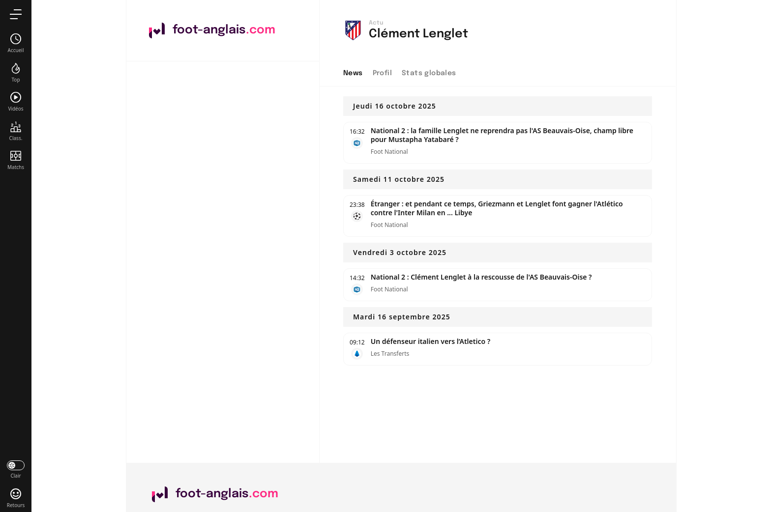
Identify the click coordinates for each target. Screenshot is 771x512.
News (353, 73)
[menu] (15, 14)
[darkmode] (15, 469)
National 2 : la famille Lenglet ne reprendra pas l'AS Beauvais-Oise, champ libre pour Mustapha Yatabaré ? (502, 135)
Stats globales (429, 73)
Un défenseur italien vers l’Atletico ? (430, 341)
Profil (382, 73)
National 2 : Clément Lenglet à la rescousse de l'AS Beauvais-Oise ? (481, 277)
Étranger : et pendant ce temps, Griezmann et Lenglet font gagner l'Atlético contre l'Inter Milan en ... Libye (497, 208)
